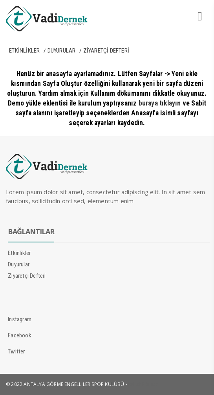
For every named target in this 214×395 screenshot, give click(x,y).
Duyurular (62, 50)
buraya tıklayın (160, 103)
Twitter (16, 351)
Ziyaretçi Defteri (106, 50)
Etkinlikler (24, 50)
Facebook (19, 335)
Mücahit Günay (143, 384)
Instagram (19, 319)
